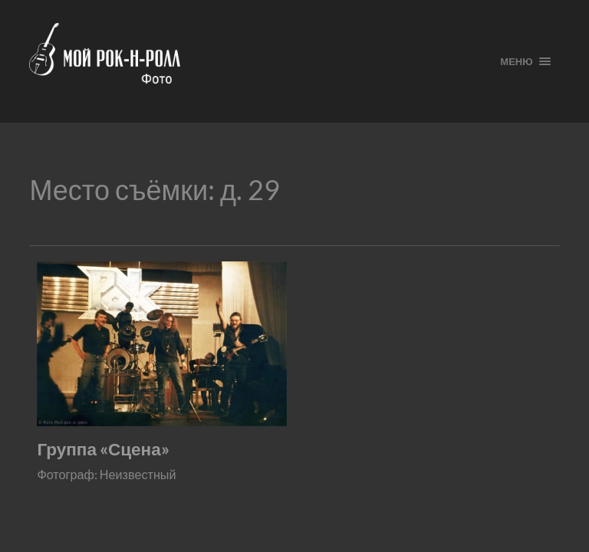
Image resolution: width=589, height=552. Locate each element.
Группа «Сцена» (103, 449)
